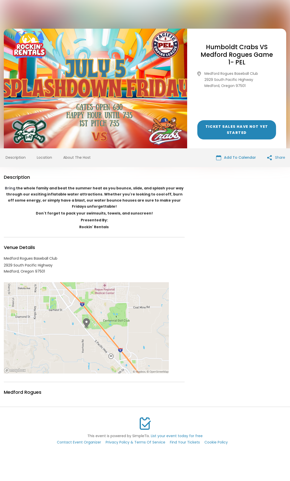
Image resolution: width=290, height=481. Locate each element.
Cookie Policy (216, 442)
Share (276, 157)
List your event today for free (177, 435)
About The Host (77, 157)
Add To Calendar (236, 157)
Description (16, 157)
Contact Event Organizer (79, 442)
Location (44, 157)
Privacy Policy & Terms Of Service (135, 442)
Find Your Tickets (185, 442)
